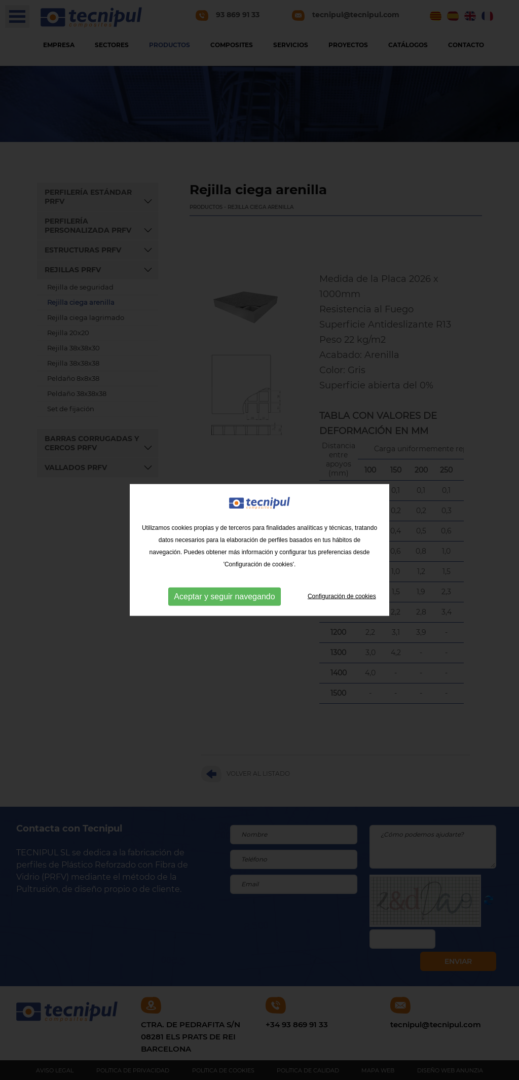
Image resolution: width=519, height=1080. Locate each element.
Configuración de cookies (342, 606)
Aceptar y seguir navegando (224, 606)
